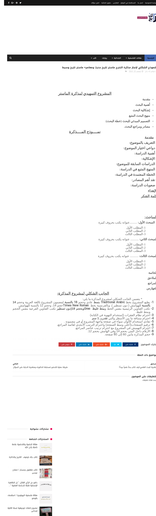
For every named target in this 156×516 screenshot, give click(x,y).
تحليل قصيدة (28, 263)
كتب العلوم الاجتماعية (16, 315)
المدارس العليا (22, 253)
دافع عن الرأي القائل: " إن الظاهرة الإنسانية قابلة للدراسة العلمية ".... (18, 122)
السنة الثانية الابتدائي (38, 243)
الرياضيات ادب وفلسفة (38, 232)
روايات (100, 58)
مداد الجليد (101, 512)
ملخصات (29, 346)
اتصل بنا (136, 2)
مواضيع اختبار (18, 346)
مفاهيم (11, 331)
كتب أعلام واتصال (40, 289)
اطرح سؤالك (91, 2)
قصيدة (35, 284)
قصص (44, 284)
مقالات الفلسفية (131, 58)
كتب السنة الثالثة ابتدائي (37, 300)
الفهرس (112, 2)
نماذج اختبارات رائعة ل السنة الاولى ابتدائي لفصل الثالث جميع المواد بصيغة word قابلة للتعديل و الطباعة (18, 202)
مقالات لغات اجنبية (21, 341)
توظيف (36, 268)
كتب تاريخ (43, 325)
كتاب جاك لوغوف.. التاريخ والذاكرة (19, 96)
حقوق (28, 268)
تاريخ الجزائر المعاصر (15, 258)
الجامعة (31, 227)
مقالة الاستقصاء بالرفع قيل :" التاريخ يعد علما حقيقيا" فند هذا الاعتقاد (19, 162)
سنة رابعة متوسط (22, 274)
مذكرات (31, 331)
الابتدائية (113, 58)
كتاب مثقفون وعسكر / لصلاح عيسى (21, 110)
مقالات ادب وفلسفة (39, 336)
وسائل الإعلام (26, 356)
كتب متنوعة (42, 331)
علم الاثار (23, 279)
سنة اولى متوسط (39, 274)
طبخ (32, 279)
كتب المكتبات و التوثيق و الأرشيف (33, 320)
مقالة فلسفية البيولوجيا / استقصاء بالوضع (18, 135)
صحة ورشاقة (41, 279)
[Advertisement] (54, 30)
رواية (20, 268)
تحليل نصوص (14, 263)
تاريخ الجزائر (29, 258)
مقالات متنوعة (41, 346)
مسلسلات (21, 331)
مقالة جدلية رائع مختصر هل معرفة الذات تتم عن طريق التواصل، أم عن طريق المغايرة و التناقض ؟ (18, 188)
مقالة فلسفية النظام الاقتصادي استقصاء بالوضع (19, 173)
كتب (90, 58)
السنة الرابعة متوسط (38, 253)
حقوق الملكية (102, 2)
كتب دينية (32, 325)
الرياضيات (21, 227)
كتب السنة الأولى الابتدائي (36, 294)
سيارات (9, 274)
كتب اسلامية (24, 284)
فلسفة (14, 279)
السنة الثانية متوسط (19, 243)
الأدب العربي (42, 227)
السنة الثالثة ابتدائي (39, 237)
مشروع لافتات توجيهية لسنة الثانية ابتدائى (18, 148)
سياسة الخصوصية (147, 2)
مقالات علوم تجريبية (39, 341)
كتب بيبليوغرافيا (11, 320)
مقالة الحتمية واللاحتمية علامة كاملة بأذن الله (20, 84)
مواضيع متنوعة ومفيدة (23, 351)
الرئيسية (146, 58)
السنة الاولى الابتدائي (18, 232)
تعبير (44, 268)
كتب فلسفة (20, 325)
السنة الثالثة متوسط (20, 237)
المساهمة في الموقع (124, 2)
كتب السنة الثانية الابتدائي (36, 305)
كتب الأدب (26, 289)
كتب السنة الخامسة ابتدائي (36, 310)
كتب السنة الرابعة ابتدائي (37, 315)
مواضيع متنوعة (41, 351)
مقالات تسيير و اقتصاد (20, 336)
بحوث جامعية (41, 258)
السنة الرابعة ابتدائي (18, 248)
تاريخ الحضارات (41, 263)
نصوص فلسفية (40, 356)
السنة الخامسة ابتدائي (38, 248)
